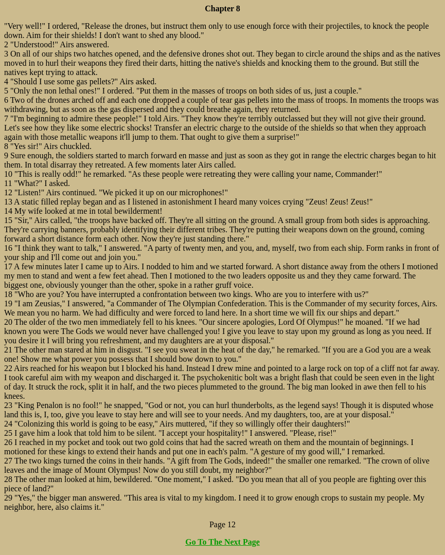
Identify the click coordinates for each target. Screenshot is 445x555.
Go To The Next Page (222, 542)
